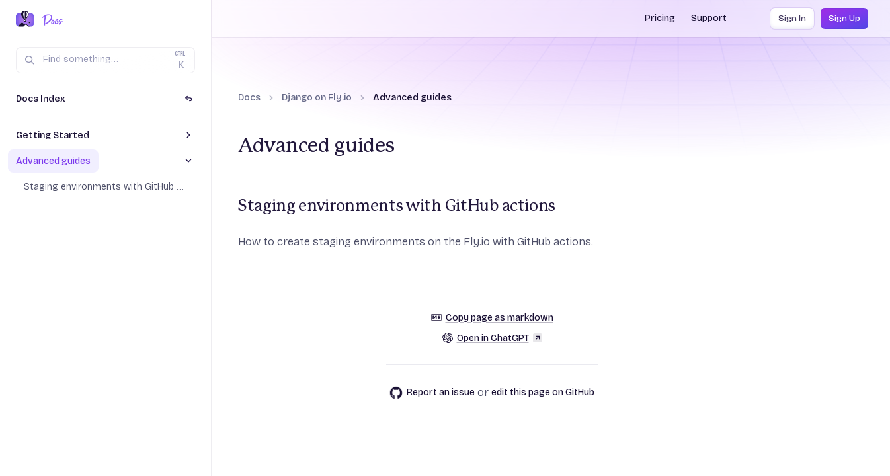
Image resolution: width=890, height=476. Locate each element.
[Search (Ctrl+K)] (105, 60)
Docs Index (40, 98)
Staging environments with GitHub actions (396, 206)
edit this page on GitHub (542, 392)
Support (709, 18)
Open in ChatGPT (492, 338)
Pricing (660, 18)
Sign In (792, 18)
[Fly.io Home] (25, 20)
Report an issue (432, 392)
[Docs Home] (50, 20)
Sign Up (844, 18)
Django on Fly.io (317, 97)
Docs (249, 97)
